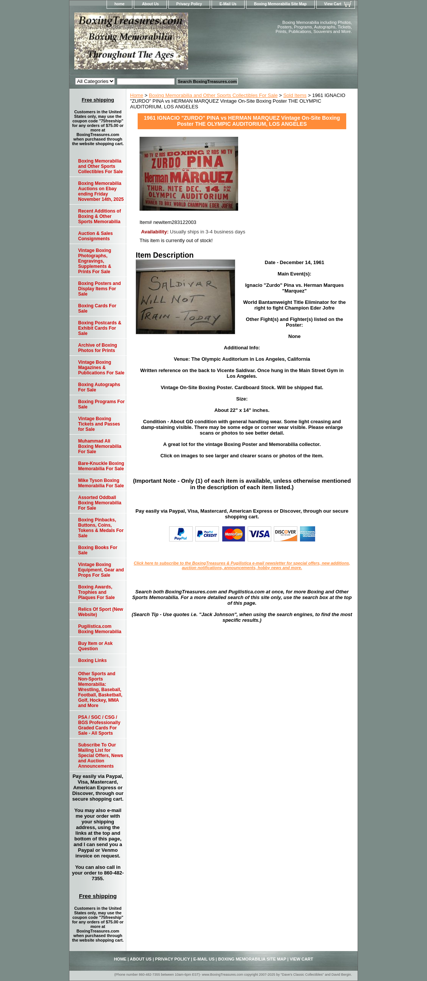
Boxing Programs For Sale (101, 404)
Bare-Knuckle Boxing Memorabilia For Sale (101, 466)
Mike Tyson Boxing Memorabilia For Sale (101, 483)
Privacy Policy (189, 4)
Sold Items (294, 95)
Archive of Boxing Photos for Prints (97, 348)
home (120, 4)
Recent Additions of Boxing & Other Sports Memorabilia (99, 216)
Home (136, 95)
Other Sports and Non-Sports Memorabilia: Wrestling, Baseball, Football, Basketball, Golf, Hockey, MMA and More (100, 689)
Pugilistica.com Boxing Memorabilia (99, 629)
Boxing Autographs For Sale (99, 387)
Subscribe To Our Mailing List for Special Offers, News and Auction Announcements (100, 755)
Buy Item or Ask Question (95, 646)
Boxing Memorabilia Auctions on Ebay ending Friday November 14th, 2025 (101, 191)
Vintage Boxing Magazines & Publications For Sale (101, 368)
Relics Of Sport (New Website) (100, 612)
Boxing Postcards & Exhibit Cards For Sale (99, 328)
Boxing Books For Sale (97, 550)
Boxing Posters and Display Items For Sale (99, 289)
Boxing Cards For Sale (97, 308)
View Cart (332, 4)
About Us (150, 4)
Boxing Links (92, 660)
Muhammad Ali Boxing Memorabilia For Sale (99, 446)
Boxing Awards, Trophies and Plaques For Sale (96, 592)
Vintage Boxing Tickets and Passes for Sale (99, 424)
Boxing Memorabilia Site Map (280, 4)
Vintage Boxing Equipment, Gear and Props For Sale (101, 570)
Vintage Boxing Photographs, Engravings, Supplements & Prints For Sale (94, 261)
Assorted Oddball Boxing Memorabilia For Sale (99, 503)
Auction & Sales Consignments (95, 236)
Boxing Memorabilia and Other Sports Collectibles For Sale (213, 95)
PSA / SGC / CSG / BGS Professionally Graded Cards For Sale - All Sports (99, 725)
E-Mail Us (228, 4)
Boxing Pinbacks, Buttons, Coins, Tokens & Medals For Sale (101, 527)
